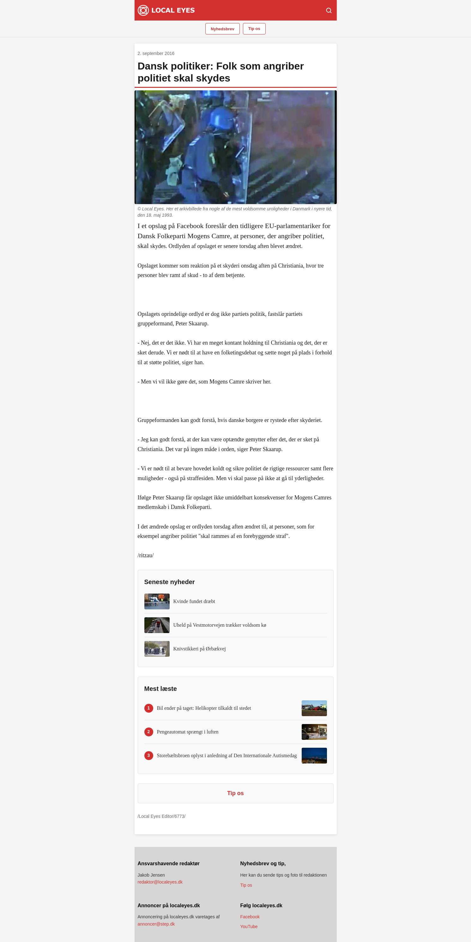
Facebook (250, 916)
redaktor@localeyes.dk (160, 882)
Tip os (254, 28)
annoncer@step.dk (156, 924)
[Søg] (329, 10)
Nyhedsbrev (222, 29)
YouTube (249, 926)
